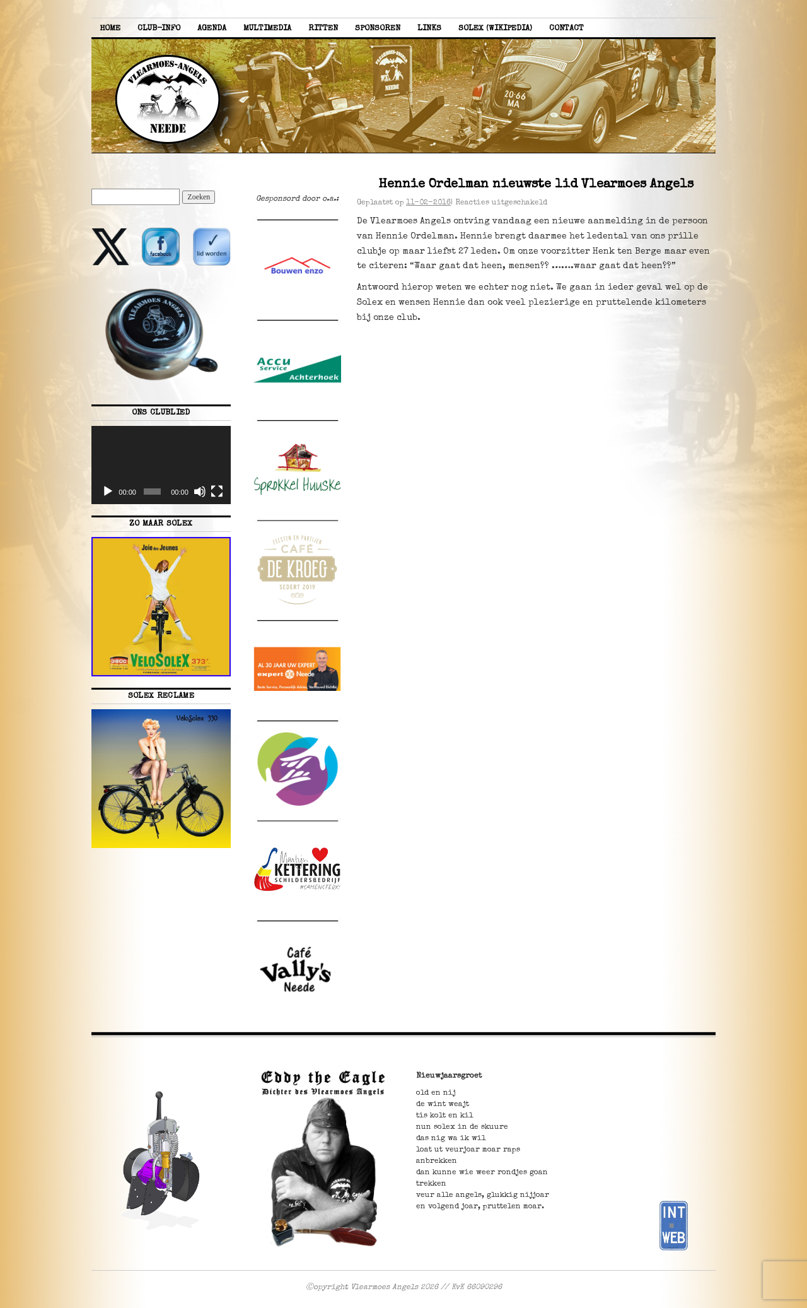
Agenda (211, 29)
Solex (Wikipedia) (495, 29)
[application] (161, 465)
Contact (566, 29)
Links (429, 29)
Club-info (158, 29)
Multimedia (267, 29)
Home (110, 29)
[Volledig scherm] (217, 491)
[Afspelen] (108, 491)
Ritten (323, 29)
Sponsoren (377, 29)
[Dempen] (200, 491)
